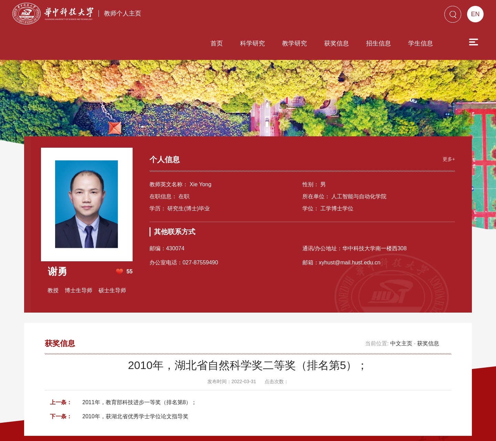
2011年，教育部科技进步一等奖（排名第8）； (139, 359)
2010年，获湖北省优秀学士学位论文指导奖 (135, 373)
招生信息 (339, 16)
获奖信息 (297, 16)
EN (475, 14)
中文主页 (401, 300)
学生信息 (381, 16)
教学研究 (255, 16)
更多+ (445, 114)
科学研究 (213, 16)
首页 (177, 16)
